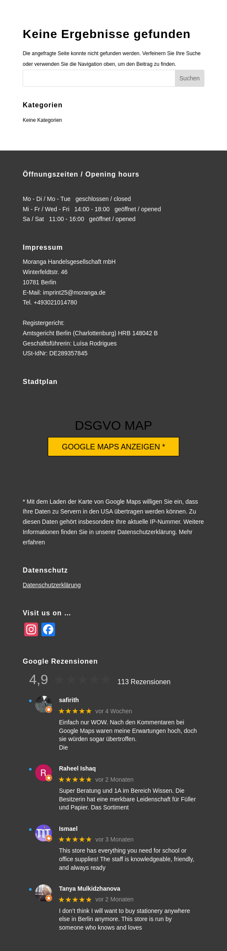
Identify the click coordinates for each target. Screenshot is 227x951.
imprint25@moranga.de (74, 292)
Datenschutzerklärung (52, 585)
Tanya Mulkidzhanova (89, 888)
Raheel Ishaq (77, 768)
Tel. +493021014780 (50, 302)
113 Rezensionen (144, 681)
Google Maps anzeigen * (113, 447)
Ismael (68, 828)
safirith (69, 700)
